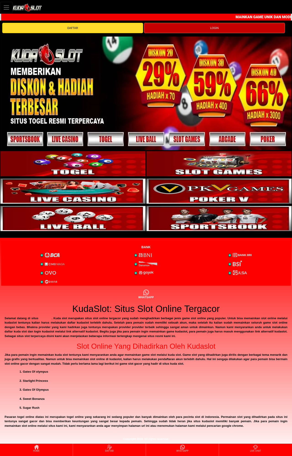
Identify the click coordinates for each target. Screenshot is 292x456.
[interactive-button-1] (73, 163)
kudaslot (45, 318)
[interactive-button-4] (219, 191)
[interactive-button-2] (219, 163)
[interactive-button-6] (219, 218)
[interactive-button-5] (73, 218)
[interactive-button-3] (73, 191)
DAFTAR (72, 28)
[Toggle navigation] (6, 7)
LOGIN (214, 28)
